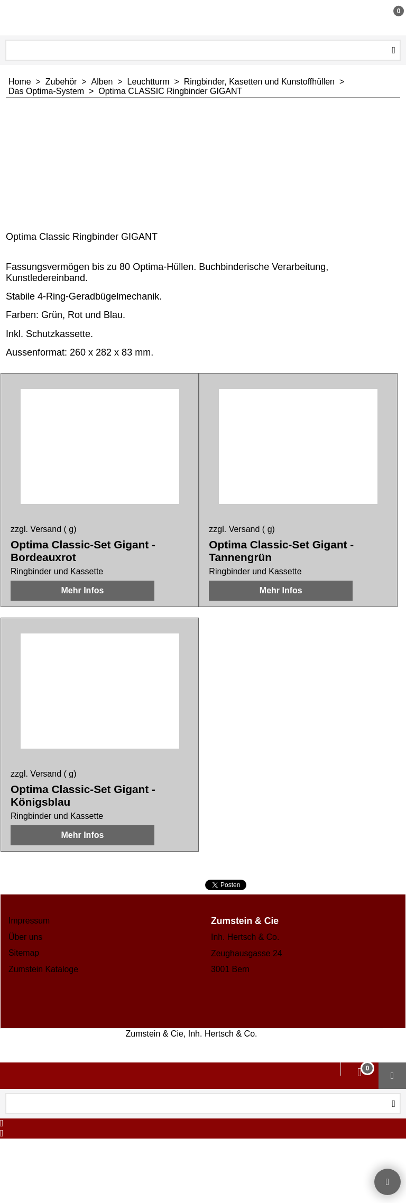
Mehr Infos (82, 600)
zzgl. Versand (36, 529)
